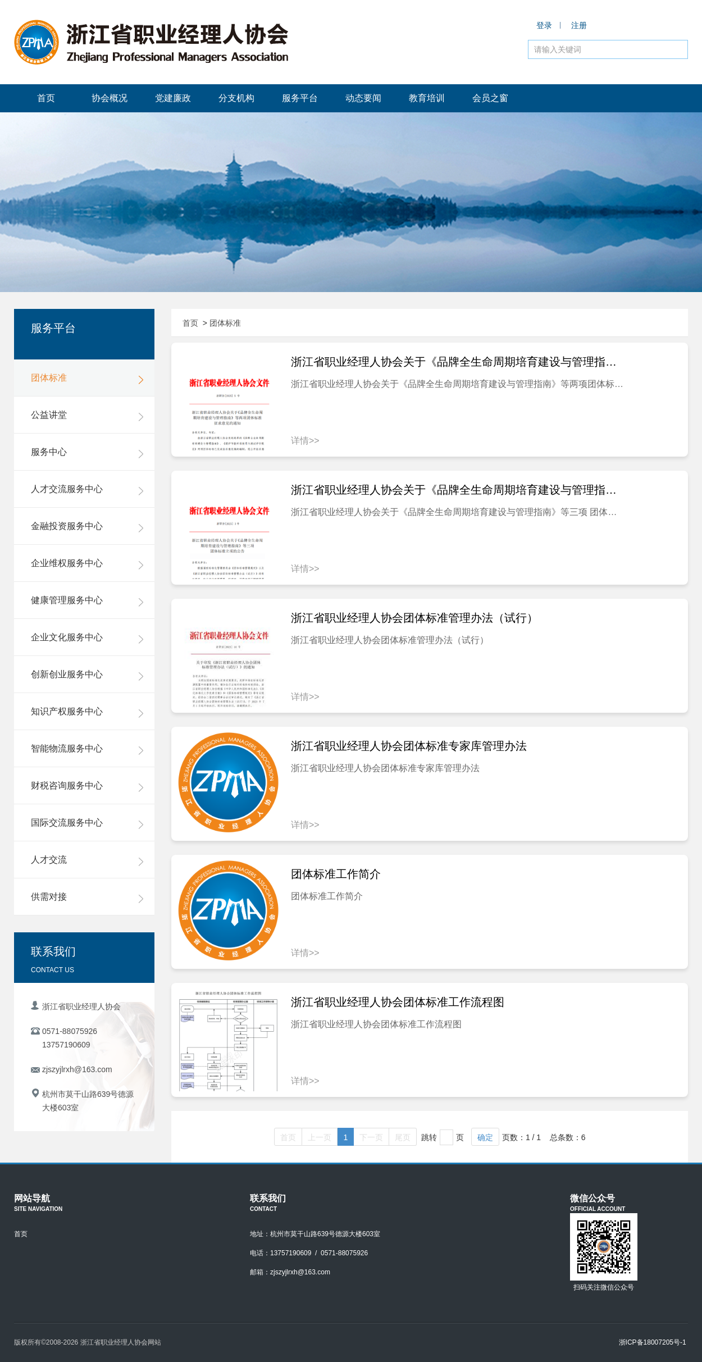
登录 (544, 25)
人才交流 (87, 860)
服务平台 (300, 98)
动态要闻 (363, 98)
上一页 (319, 1137)
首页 (46, 98)
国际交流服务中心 (87, 823)
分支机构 (236, 98)
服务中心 (87, 452)
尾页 (403, 1137)
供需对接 (87, 897)
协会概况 (109, 98)
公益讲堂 (87, 415)
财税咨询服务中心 (87, 786)
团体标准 (87, 378)
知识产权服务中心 (87, 712)
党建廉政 (173, 98)
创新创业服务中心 (87, 675)
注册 (579, 25)
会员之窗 (490, 98)
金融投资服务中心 (87, 526)
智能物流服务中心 (87, 749)
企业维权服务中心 (87, 564)
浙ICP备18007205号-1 (652, 1342)
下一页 (371, 1137)
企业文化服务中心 (87, 638)
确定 (485, 1137)
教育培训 (427, 98)
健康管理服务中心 (87, 601)
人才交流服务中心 (87, 489)
